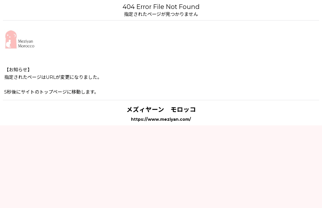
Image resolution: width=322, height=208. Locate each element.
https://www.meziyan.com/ (161, 119)
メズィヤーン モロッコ (161, 109)
